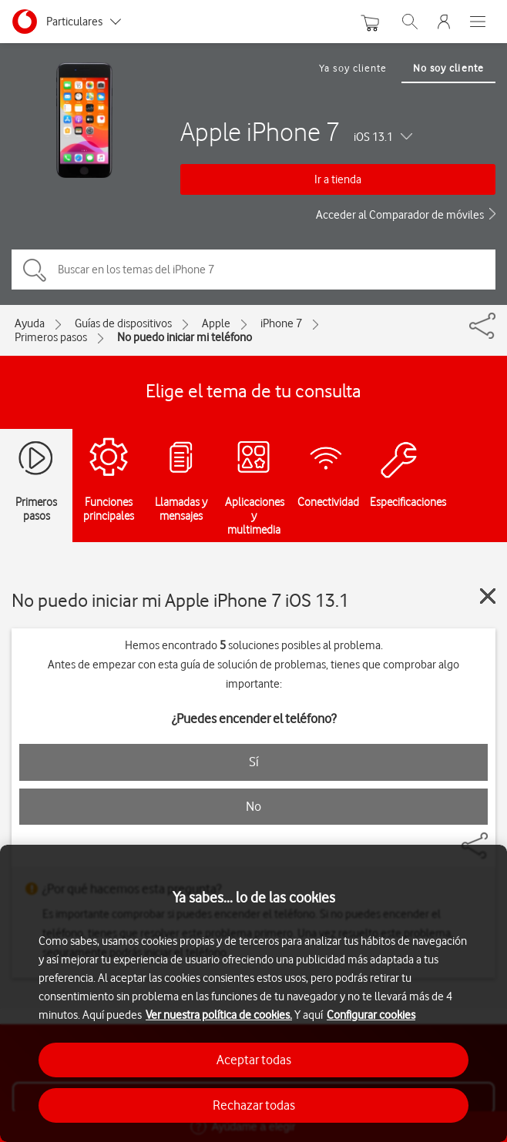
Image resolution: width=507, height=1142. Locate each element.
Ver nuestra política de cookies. (219, 1015)
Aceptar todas (254, 1059)
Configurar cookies (371, 1015)
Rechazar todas (254, 1105)
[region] (253, 993)
